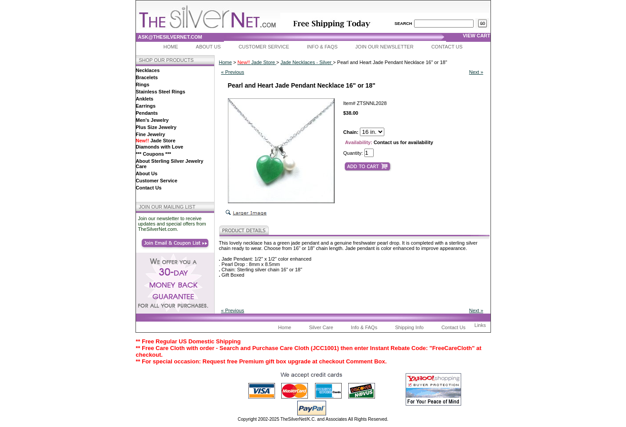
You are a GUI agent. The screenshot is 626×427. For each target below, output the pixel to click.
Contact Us (447, 46)
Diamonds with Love (159, 146)
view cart (476, 35)
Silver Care (321, 327)
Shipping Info (409, 327)
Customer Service (264, 46)
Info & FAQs (322, 46)
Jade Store (155, 140)
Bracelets (147, 77)
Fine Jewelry (150, 134)
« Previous (232, 72)
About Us (208, 46)
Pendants (147, 113)
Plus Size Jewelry (156, 127)
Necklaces (148, 70)
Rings (143, 84)
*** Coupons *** (153, 154)
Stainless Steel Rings (160, 91)
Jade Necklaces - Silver (306, 62)
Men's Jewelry (152, 120)
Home (170, 46)
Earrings (146, 106)
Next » (476, 72)
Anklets (145, 98)
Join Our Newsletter (384, 46)
